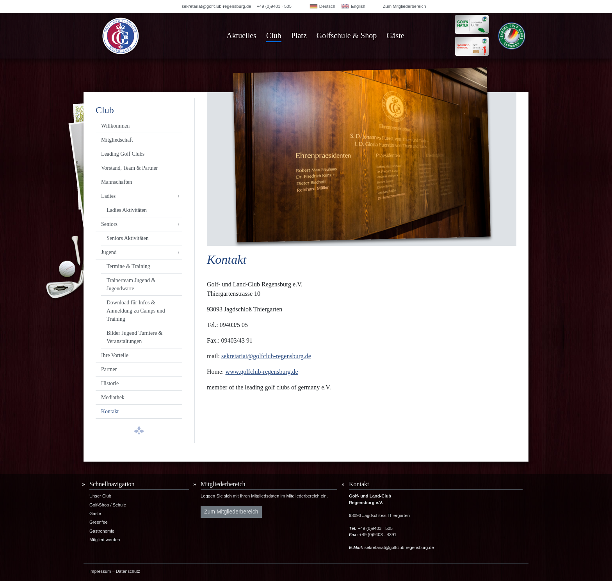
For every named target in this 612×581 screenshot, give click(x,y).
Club (273, 35)
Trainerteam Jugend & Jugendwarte (131, 284)
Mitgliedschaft (117, 140)
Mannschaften (116, 182)
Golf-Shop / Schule (107, 505)
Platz (299, 35)
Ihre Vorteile (114, 355)
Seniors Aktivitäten (128, 238)
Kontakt (110, 411)
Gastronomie (101, 531)
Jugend (109, 252)
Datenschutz (128, 571)
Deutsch (322, 6)
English (353, 6)
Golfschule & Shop (347, 35)
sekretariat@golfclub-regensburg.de (216, 6)
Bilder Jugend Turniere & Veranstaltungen (135, 337)
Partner (109, 369)
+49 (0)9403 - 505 (274, 6)
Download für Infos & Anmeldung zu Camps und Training (136, 311)
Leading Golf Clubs (122, 154)
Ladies (108, 196)
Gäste (395, 35)
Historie (110, 383)
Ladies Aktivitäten (127, 210)
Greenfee (98, 522)
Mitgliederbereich (223, 484)
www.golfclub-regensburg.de (262, 371)
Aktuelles (241, 35)
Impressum (100, 571)
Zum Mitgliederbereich (404, 6)
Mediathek (113, 397)
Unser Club (100, 496)
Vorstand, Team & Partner (129, 168)
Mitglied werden (104, 539)
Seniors (109, 224)
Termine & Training (128, 266)
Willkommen (115, 126)
